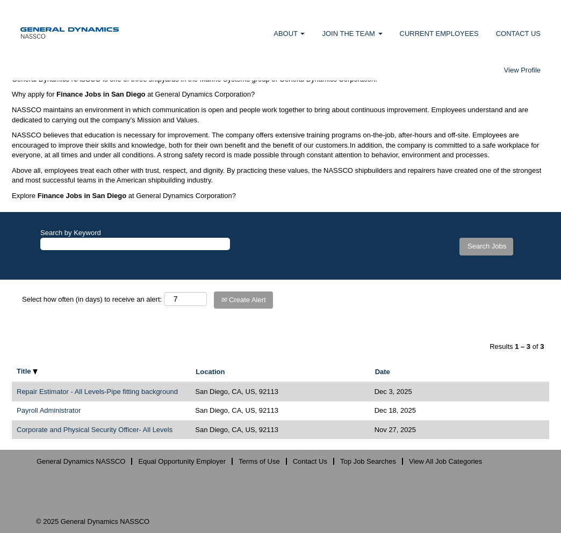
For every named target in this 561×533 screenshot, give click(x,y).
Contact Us (310, 461)
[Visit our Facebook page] (405, 482)
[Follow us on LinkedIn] (479, 482)
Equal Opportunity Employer (182, 461)
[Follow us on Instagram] (442, 482)
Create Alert (243, 300)
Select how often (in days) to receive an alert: (92, 299)
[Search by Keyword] (135, 244)
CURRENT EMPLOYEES (439, 34)
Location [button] (210, 372)
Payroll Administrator (49, 410)
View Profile (522, 70)
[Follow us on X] (513, 483)
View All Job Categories (445, 461)
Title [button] (27, 371)
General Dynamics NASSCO (81, 461)
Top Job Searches (368, 461)
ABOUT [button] (289, 34)
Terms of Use (259, 461)
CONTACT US (518, 34)
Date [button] (382, 372)
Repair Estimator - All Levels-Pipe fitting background (97, 392)
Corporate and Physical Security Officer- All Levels (94, 430)
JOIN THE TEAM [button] (352, 34)
